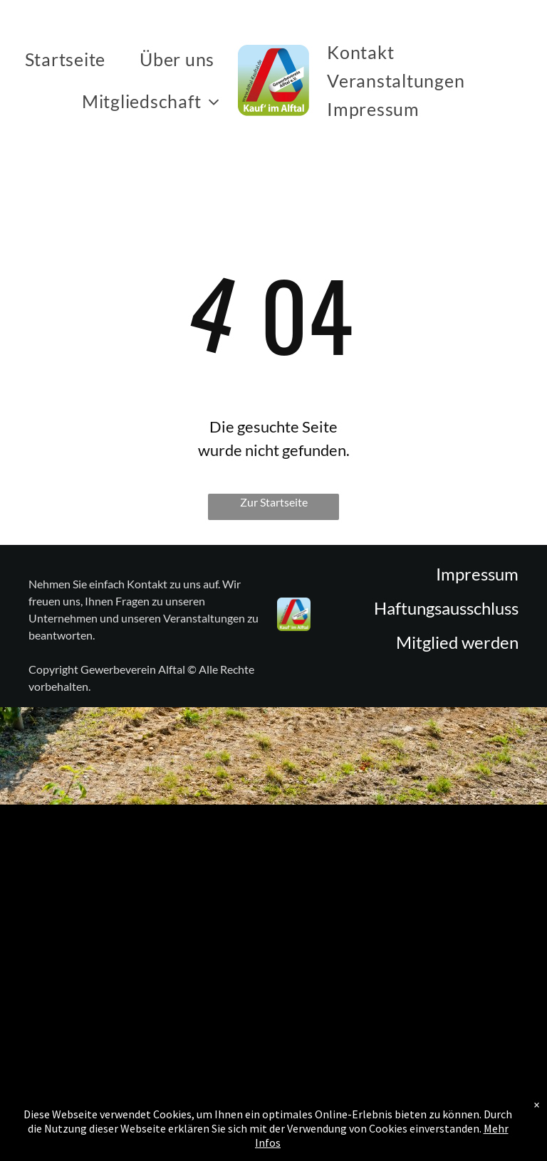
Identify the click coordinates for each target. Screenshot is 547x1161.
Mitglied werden (457, 642)
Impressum (477, 573)
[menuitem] (68, 59)
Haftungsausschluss (446, 608)
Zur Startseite (274, 502)
